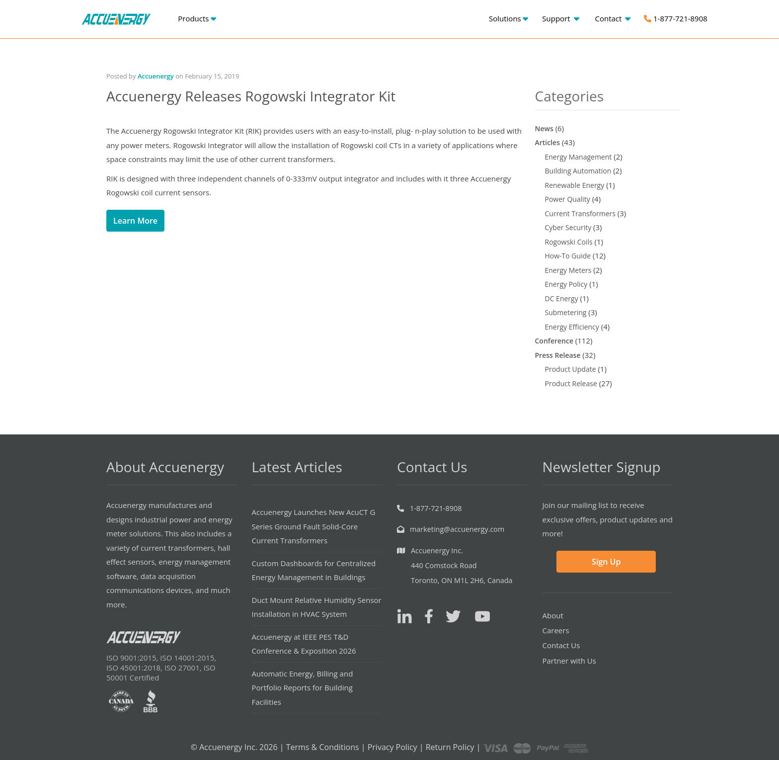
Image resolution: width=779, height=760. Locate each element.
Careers (556, 630)
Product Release (571, 383)
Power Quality (567, 199)
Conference (554, 340)
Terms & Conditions (322, 747)
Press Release (558, 355)
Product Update (570, 369)
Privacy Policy (392, 747)
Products (197, 18)
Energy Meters (568, 270)
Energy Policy (566, 284)
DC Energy (561, 298)
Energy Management (578, 157)
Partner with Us (569, 661)
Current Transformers (580, 213)
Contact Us (561, 645)
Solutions (508, 18)
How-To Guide (568, 255)
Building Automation (578, 170)
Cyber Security (568, 227)
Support (560, 18)
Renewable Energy (575, 185)
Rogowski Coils (569, 242)
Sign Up (606, 561)
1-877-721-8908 (675, 18)
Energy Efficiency (572, 327)
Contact (612, 18)
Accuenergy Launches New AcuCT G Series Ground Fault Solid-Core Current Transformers (314, 526)
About (553, 615)
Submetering (566, 312)
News (544, 128)
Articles (547, 142)
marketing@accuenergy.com (457, 529)
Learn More (135, 220)
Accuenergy (156, 76)
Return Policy (450, 747)
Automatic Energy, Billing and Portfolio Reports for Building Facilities (302, 688)
